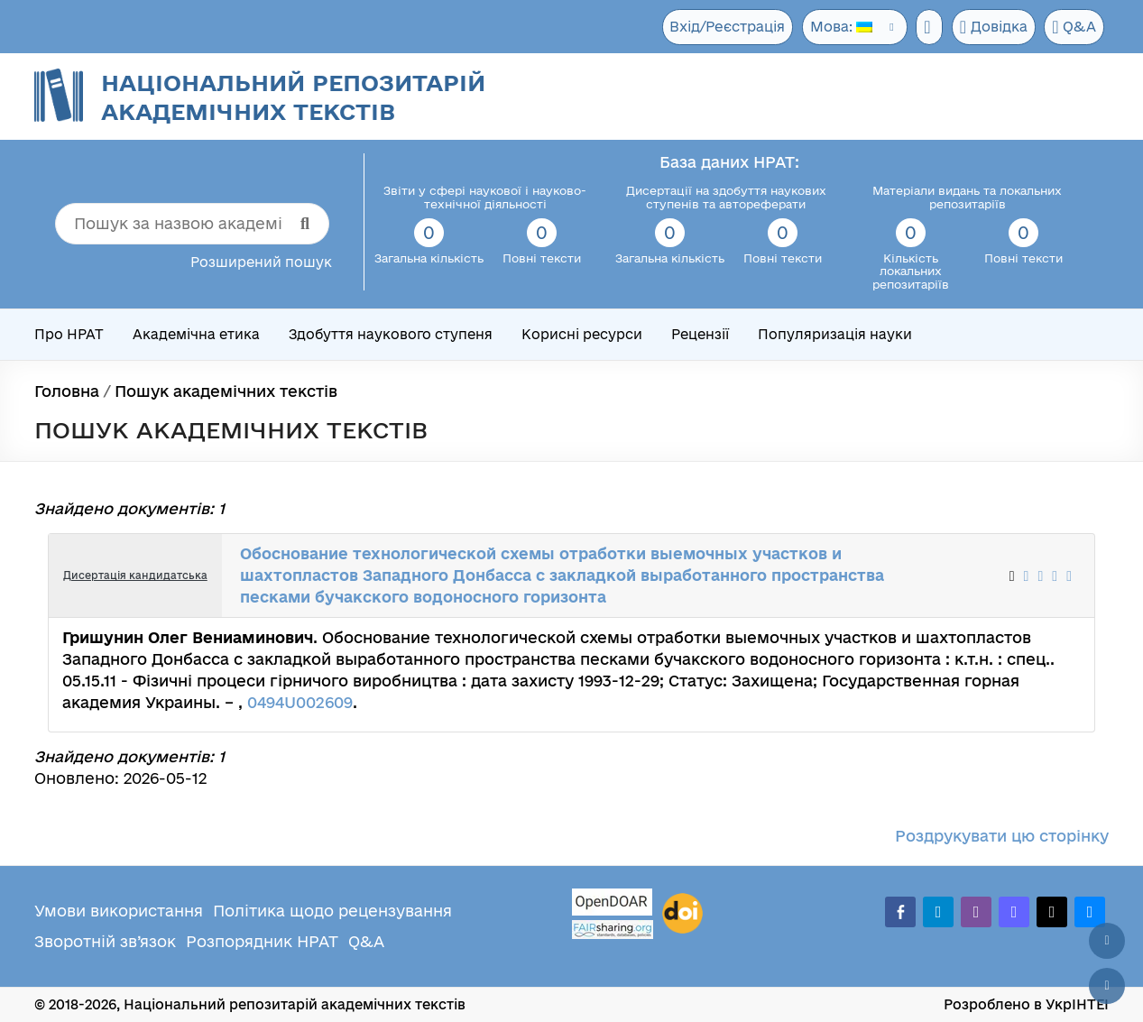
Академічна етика (196, 334)
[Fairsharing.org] (612, 929)
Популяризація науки (835, 334)
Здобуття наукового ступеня (391, 334)
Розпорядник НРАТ (262, 941)
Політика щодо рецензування (332, 910)
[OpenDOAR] (612, 904)
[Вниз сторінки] (1107, 986)
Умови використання (118, 910)
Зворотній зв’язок (105, 941)
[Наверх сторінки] (1107, 941)
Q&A (1074, 27)
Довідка (991, 27)
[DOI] (682, 913)
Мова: (834, 26)
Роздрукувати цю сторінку (1002, 835)
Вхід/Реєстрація (719, 26)
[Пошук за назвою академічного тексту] (192, 223)
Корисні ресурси (581, 334)
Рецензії (700, 334)
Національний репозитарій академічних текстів (293, 96)
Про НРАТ (69, 334)
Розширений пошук (261, 262)
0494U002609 (300, 702)
